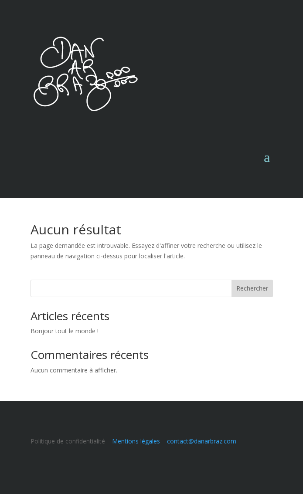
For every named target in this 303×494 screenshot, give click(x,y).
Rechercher (252, 288)
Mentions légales (136, 441)
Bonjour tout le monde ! (65, 331)
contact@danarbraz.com (201, 441)
